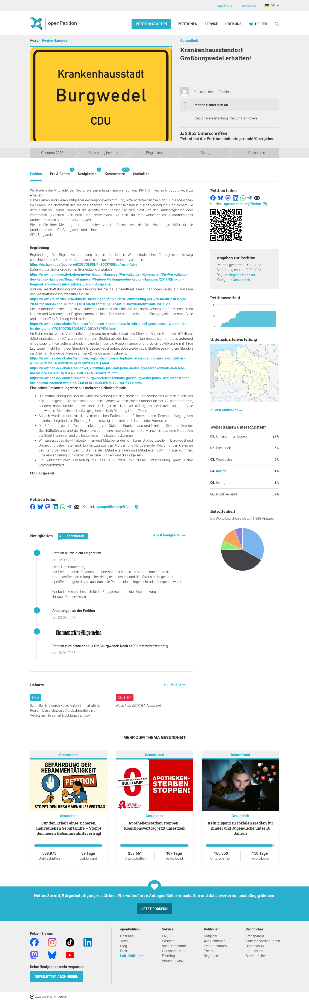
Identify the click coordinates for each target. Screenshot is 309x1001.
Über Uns (233, 24)
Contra (124, 697)
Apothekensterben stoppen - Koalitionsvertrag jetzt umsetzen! (154, 825)
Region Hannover (55, 40)
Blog (123, 946)
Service (211, 24)
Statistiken (141, 174)
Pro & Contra (60, 172)
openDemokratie (174, 946)
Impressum (254, 951)
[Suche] (277, 23)
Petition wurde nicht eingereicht (76, 553)
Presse (125, 951)
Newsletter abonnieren (56, 977)
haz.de (221, 471)
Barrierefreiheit (257, 956)
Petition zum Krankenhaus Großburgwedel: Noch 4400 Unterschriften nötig (110, 646)
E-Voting (168, 956)
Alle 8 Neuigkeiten (167, 535)
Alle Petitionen (215, 941)
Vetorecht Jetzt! (174, 961)
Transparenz (255, 936)
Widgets (168, 941)
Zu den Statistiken (224, 410)
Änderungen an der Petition (73, 611)
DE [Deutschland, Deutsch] (270, 6)
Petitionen (188, 24)
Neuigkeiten (87, 172)
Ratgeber (210, 936)
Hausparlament (173, 951)
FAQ (165, 936)
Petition (36, 174)
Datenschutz (255, 946)
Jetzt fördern (154, 909)
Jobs (124, 941)
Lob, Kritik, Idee (132, 956)
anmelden (249, 6)
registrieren (226, 6)
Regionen (211, 956)
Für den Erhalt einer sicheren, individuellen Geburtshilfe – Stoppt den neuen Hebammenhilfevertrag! (68, 828)
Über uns (127, 936)
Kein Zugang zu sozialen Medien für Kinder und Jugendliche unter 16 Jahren (240, 828)
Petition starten (151, 24)
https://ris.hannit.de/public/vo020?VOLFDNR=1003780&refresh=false (83, 265)
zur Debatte (173, 684)
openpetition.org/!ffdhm (117, 507)
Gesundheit (189, 41)
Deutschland (68, 755)
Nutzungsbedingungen (263, 941)
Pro (35, 697)
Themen (210, 951)
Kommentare (115, 172)
